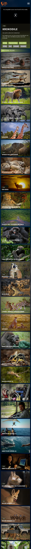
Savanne (23, 46)
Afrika (5, 43)
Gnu (10, 46)
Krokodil (16, 46)
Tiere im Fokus (13, 43)
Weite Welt (23, 43)
